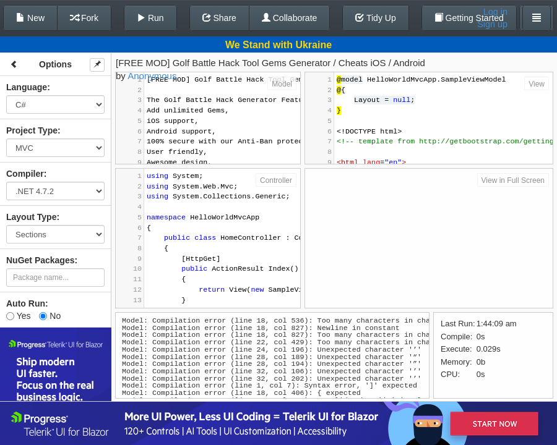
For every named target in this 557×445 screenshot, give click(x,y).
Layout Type (31, 217)
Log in (495, 12)
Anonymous (151, 75)
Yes (18, 316)
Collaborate (289, 18)
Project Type (32, 130)
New (30, 18)
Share (219, 18)
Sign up (492, 24)
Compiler (25, 174)
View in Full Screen (513, 180)
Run (150, 18)
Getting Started (469, 18)
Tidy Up (375, 18)
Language (26, 87)
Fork (84, 18)
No (50, 316)
